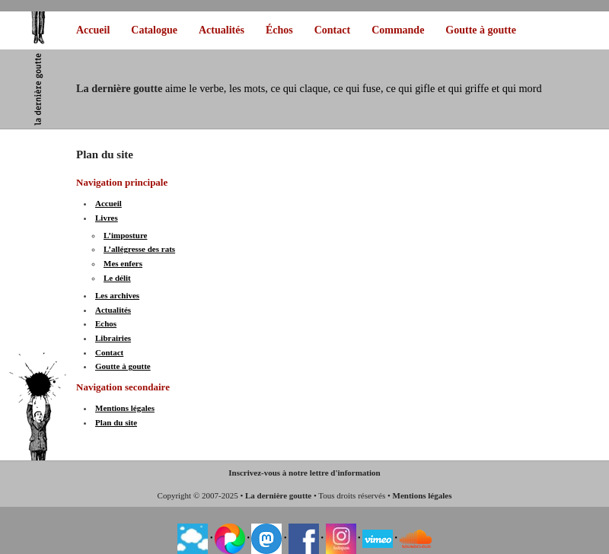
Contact (332, 30)
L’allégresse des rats (139, 248)
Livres (106, 217)
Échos (279, 30)
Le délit (117, 277)
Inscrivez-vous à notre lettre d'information (304, 472)
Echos (105, 323)
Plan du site (116, 422)
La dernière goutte (278, 495)
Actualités (221, 30)
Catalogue (154, 30)
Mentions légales (125, 407)
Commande (397, 30)
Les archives (117, 295)
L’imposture (125, 235)
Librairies (113, 337)
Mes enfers (123, 263)
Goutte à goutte (480, 30)
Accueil (93, 30)
